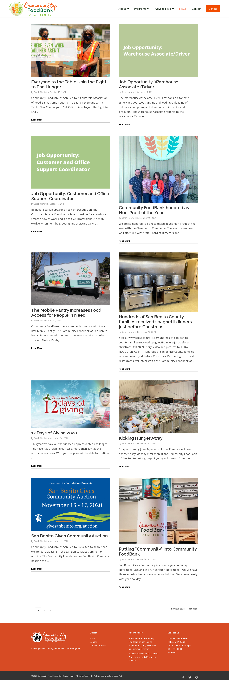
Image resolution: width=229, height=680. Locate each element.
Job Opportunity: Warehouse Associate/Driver (148, 84)
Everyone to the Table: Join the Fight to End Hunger (68, 84)
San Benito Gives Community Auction (69, 535)
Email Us (172, 652)
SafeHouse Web (115, 676)
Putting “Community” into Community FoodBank (158, 551)
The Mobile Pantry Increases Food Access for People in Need (66, 313)
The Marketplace (98, 645)
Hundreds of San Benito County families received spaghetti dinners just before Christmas (155, 321)
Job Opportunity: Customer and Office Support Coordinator (70, 196)
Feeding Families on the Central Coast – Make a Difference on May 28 (143, 657)
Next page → (194, 608)
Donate (213, 8)
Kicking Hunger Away (140, 438)
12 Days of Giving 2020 (54, 432)
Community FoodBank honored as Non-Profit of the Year (154, 210)
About (92, 638)
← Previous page (177, 608)
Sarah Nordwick (41, 92)
